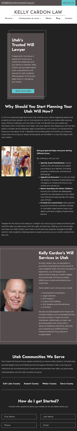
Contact (68, 18)
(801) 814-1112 (68, 3)
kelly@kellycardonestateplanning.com (18, 3)
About (48, 18)
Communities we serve (29, 18)
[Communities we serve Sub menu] (40, 18)
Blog (58, 18)
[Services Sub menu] (13, 18)
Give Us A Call (23, 91)
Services (8, 18)
